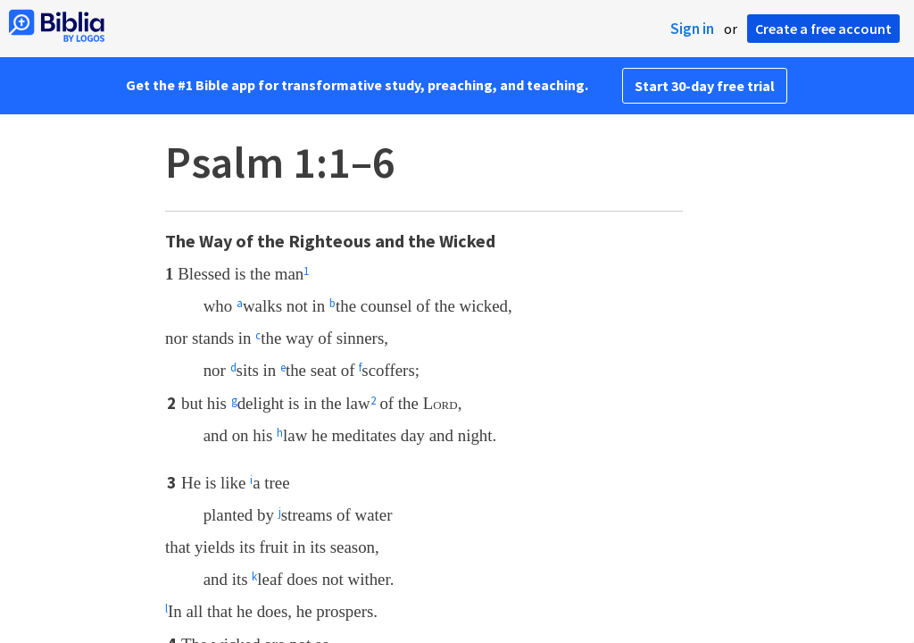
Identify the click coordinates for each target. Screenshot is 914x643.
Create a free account (823, 29)
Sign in (692, 28)
